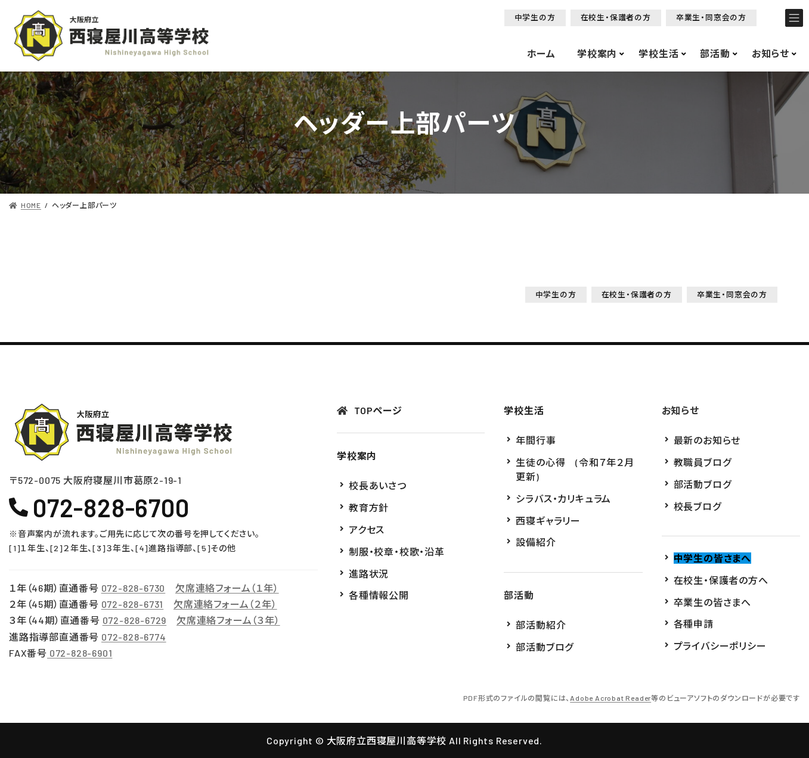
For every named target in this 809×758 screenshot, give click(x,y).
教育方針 (369, 507)
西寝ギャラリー (548, 520)
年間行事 (536, 440)
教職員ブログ (702, 462)
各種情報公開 (379, 595)
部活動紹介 (541, 624)
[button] (535, 18)
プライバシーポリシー (720, 645)
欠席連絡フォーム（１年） (227, 588)
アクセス (367, 529)
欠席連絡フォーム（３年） (228, 620)
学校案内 (357, 455)
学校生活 (524, 410)
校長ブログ (697, 505)
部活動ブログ (545, 646)
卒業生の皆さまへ (712, 601)
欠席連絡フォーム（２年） (225, 604)
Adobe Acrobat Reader (610, 697)
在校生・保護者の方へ (721, 579)
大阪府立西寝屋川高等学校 (387, 740)
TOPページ (378, 410)
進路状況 (369, 573)
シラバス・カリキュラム (563, 498)
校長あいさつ (378, 485)
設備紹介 (536, 542)
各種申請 (694, 623)
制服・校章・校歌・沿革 (397, 551)
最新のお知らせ (707, 440)
